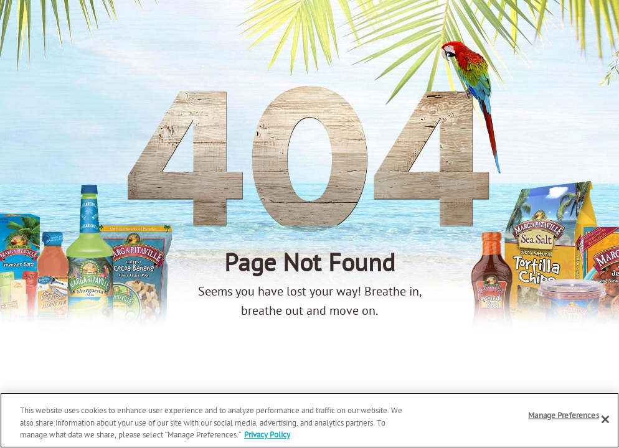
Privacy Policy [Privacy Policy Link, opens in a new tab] (267, 435)
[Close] (605, 419)
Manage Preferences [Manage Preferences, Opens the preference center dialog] (563, 415)
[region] (309, 420)
